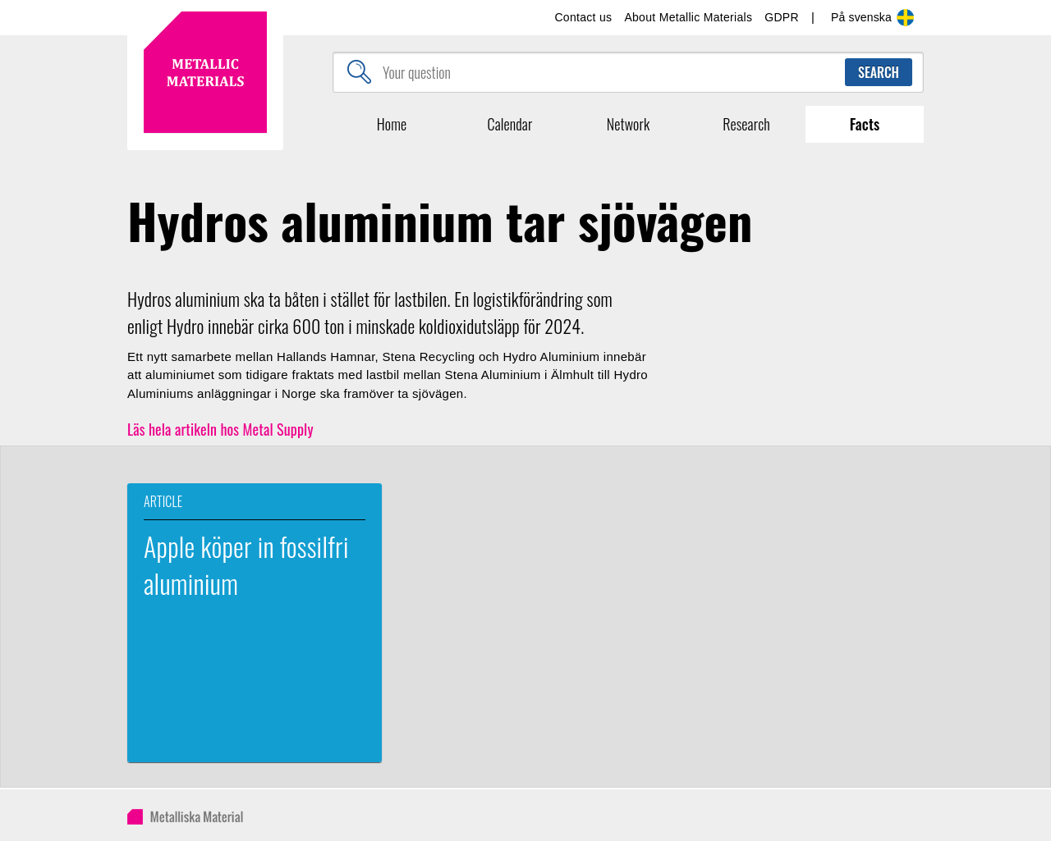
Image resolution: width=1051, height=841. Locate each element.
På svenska (873, 18)
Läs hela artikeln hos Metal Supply (220, 429)
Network (628, 124)
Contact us (583, 17)
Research (746, 124)
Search (878, 72)
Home (391, 124)
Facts (865, 124)
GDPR (781, 17)
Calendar (510, 124)
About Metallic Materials (688, 17)
